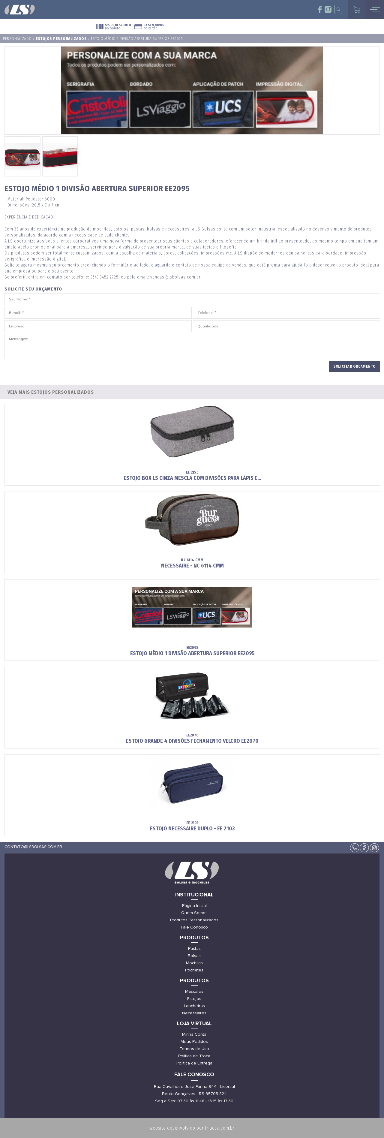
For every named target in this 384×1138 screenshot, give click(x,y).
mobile (374, 9)
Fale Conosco (194, 927)
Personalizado (17, 38)
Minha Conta (194, 1034)
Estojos (194, 999)
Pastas (194, 949)
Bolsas (194, 956)
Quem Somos (194, 913)
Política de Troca (194, 1056)
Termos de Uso (194, 1049)
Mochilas (194, 963)
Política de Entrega (194, 1063)
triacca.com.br (220, 1128)
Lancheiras (194, 1006)
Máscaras (194, 991)
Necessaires (194, 1013)
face (319, 9)
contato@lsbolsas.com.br (33, 847)
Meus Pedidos (194, 1042)
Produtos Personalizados (194, 920)
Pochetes (194, 970)
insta (328, 9)
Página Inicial (194, 906)
